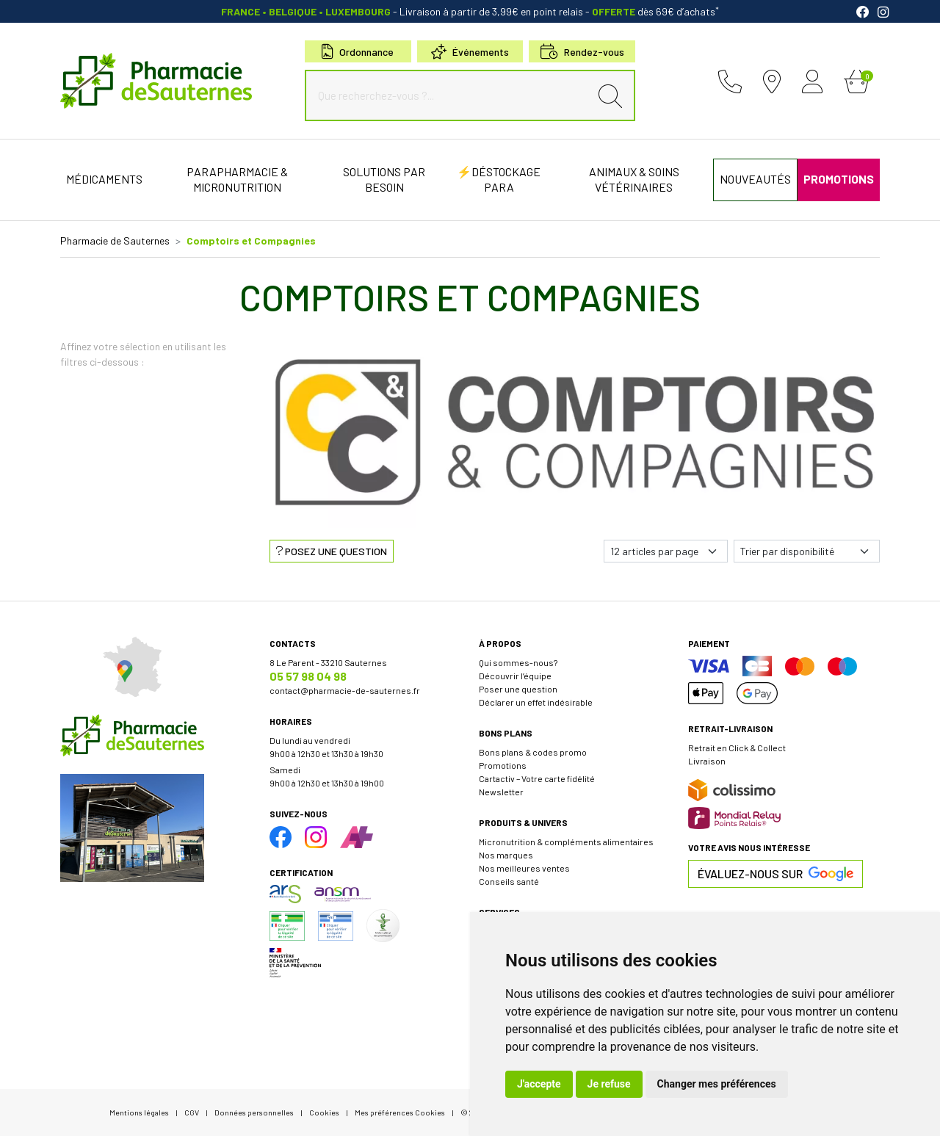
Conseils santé (509, 881)
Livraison (707, 761)
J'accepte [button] (539, 1084)
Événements (470, 51)
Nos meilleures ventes (524, 868)
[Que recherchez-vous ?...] (451, 95)
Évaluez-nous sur (775, 874)
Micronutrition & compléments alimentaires (566, 841)
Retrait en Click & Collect (737, 747)
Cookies (324, 1112)
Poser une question (518, 689)
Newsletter (501, 791)
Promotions (503, 765)
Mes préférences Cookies (400, 1112)
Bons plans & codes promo (533, 752)
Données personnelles (254, 1112)
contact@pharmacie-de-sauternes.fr (345, 690)
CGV (191, 1112)
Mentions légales (139, 1112)
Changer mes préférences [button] (716, 1084)
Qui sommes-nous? (518, 662)
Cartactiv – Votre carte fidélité (537, 778)
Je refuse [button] (609, 1084)
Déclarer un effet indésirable (536, 702)
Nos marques (506, 855)
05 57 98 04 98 (308, 676)
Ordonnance (358, 51)
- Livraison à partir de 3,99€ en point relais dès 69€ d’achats (470, 11)
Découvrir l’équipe (515, 675)
